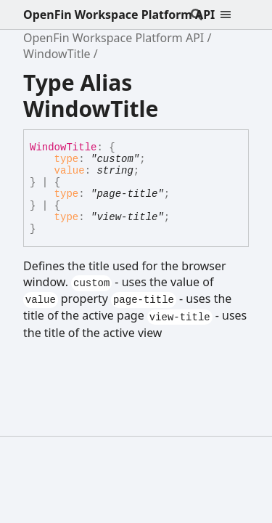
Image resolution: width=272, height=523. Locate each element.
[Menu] (234, 14)
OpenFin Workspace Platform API (119, 15)
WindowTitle (57, 54)
